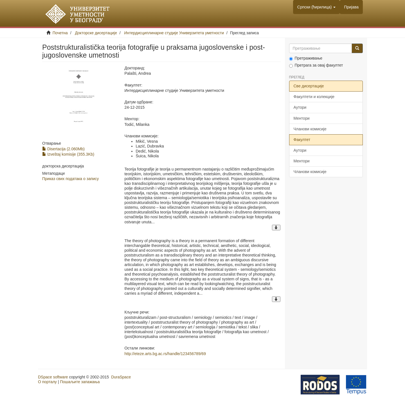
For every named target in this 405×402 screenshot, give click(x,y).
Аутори (300, 107)
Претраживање (306, 58)
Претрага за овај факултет (316, 65)
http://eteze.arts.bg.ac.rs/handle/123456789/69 (165, 353)
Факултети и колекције (314, 96)
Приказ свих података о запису (70, 178)
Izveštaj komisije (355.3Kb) (68, 154)
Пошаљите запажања (80, 382)
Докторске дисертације (96, 33)
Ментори (302, 118)
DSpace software (53, 377)
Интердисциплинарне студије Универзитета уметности (174, 33)
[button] (316, 7)
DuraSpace (121, 377)
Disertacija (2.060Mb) (63, 149)
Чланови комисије (310, 129)
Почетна (60, 33)
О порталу (47, 382)
